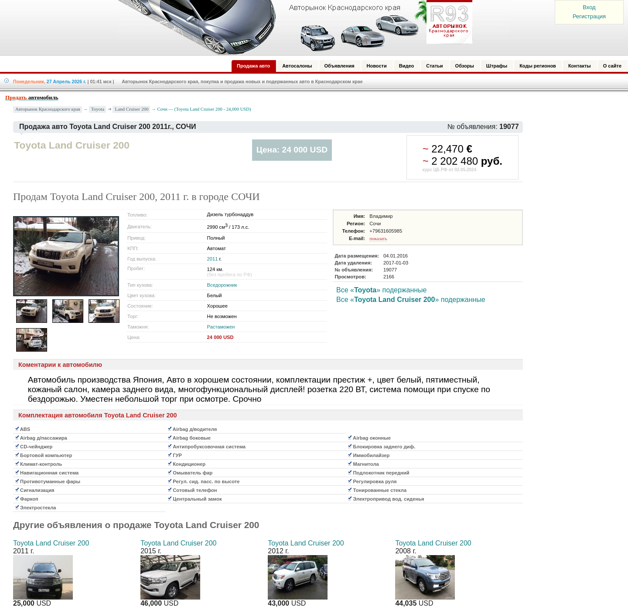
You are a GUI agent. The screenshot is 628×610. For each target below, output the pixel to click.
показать (378, 238)
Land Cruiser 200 (131, 109)
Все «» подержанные (381, 290)
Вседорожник (222, 285)
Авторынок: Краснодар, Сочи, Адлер (292, 27)
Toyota (97, 109)
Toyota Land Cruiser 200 (51, 543)
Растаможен (221, 326)
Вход (589, 7)
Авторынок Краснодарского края (47, 109)
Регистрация (589, 16)
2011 (212, 258)
